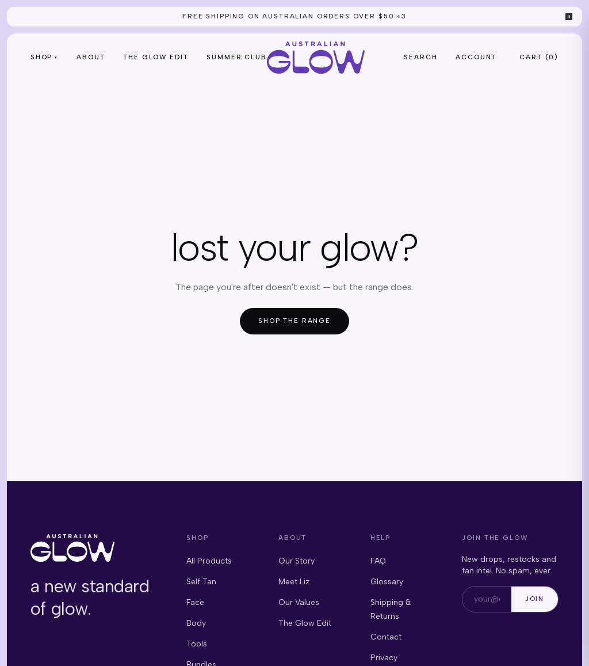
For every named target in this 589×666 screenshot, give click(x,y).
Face (195, 602)
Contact (385, 637)
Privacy (383, 658)
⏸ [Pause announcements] (569, 17)
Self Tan (201, 582)
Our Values (298, 602)
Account (476, 57)
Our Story (296, 561)
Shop (44, 57)
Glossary (386, 582)
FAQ (378, 561)
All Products (209, 561)
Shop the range (294, 321)
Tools (196, 644)
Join (534, 599)
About (91, 57)
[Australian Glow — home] (316, 57)
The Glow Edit (155, 57)
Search (420, 57)
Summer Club (236, 57)
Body (196, 623)
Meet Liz (293, 582)
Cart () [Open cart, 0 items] (539, 57)
